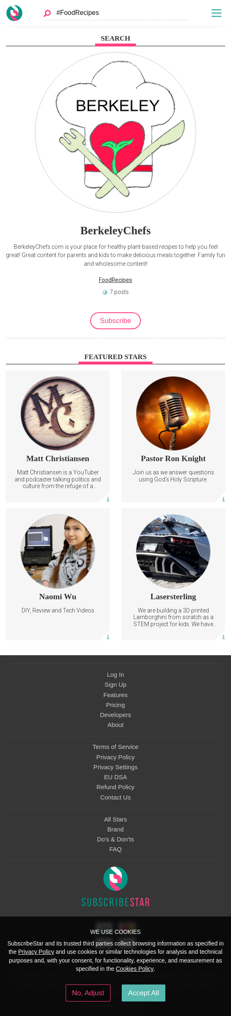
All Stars (115, 819)
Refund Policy (115, 787)
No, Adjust (88, 993)
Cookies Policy (135, 968)
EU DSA (115, 777)
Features (115, 695)
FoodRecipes (115, 280)
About (116, 725)
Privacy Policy (115, 757)
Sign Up (116, 684)
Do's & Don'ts (115, 839)
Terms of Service (115, 747)
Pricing (115, 705)
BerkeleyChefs (115, 230)
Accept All (143, 993)
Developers (115, 715)
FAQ (115, 849)
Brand (115, 829)
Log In (115, 674)
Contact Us (115, 797)
